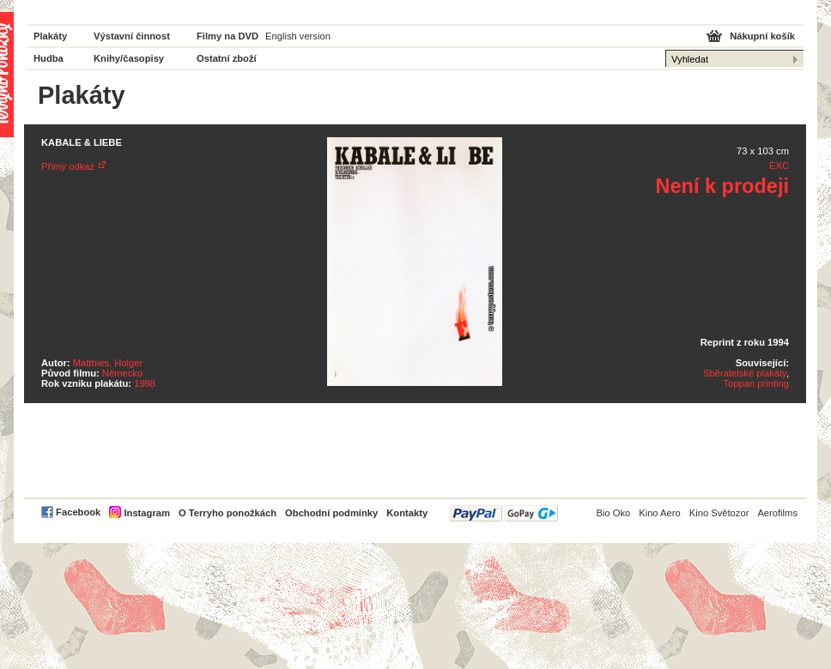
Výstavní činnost (132, 36)
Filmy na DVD (227, 36)
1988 (144, 383)
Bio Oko (613, 513)
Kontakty (407, 513)
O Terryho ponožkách (227, 513)
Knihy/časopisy (129, 58)
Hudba (48, 58)
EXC (779, 165)
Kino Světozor (719, 513)
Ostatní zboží (227, 58)
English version (298, 36)
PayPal (503, 513)
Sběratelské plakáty (744, 373)
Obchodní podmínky (331, 513)
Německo (122, 373)
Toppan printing (756, 383)
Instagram (146, 513)
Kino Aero (660, 513)
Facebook (78, 512)
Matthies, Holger (108, 363)
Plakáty (50, 36)
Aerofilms (777, 513)
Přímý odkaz (67, 166)
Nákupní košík (762, 36)
